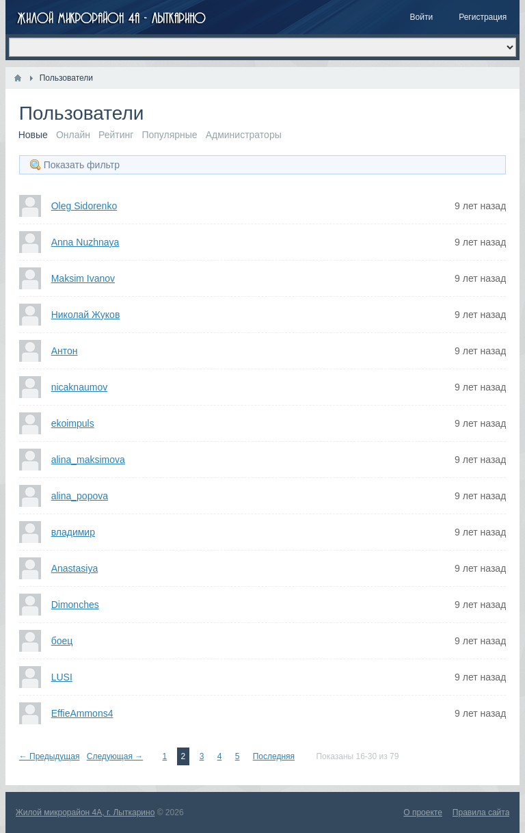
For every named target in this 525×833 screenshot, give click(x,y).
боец (62, 640)
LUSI (61, 677)
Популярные (169, 134)
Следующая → (115, 756)
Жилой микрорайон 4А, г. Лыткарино (85, 812)
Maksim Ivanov (83, 278)
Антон (64, 350)
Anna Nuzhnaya (85, 242)
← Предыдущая (49, 756)
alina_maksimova (88, 459)
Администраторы (244, 134)
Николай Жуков (85, 314)
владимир (73, 532)
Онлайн (73, 134)
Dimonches (75, 604)
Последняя (274, 756)
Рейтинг (115, 134)
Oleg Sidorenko (84, 205)
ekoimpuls (72, 423)
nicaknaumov (79, 387)
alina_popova (79, 495)
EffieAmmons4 (82, 713)
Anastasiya (74, 568)
